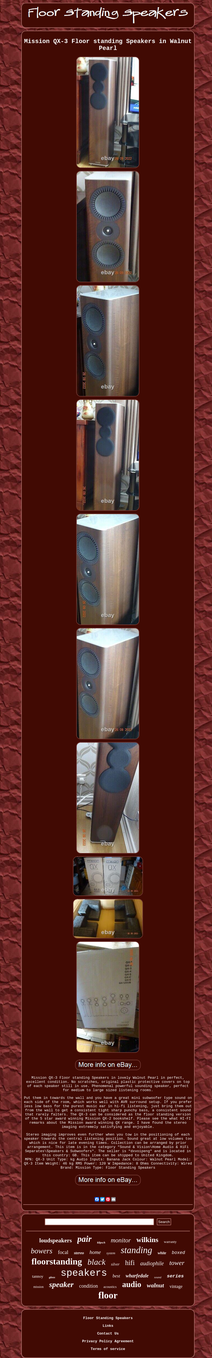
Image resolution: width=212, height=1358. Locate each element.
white (162, 1253)
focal (63, 1252)
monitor (121, 1240)
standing (136, 1250)
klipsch (101, 1242)
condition (88, 1286)
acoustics (110, 1287)
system (110, 1253)
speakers (84, 1273)
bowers (41, 1251)
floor (108, 1295)
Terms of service (108, 1349)
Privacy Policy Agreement (108, 1341)
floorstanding (56, 1261)
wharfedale (137, 1276)
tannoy (37, 1276)
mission (38, 1287)
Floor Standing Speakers (107, 1318)
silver (115, 1264)
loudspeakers (55, 1240)
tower (176, 1262)
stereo (79, 1253)
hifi (130, 1262)
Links (107, 1326)
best (116, 1276)
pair (84, 1239)
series (175, 1276)
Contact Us (108, 1334)
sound (157, 1277)
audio (131, 1284)
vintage (175, 1286)
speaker (61, 1284)
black (96, 1261)
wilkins (147, 1240)
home (95, 1252)
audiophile (152, 1263)
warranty (170, 1242)
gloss (52, 1277)
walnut (155, 1285)
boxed (178, 1252)
